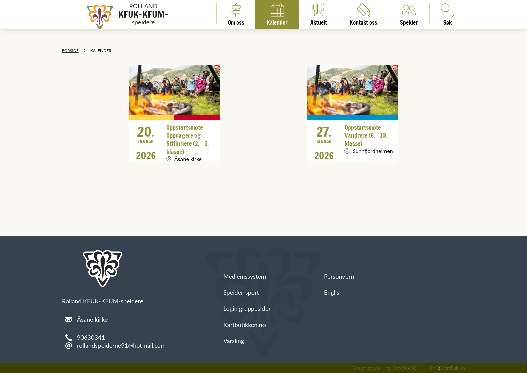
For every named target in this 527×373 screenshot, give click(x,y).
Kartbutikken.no (244, 324)
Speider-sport (241, 292)
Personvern (339, 276)
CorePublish (453, 368)
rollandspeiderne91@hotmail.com (121, 345)
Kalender (277, 13)
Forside (70, 50)
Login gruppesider (247, 308)
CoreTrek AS (405, 368)
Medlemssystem (244, 276)
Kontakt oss (363, 13)
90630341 (91, 337)
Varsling (233, 340)
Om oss (236, 13)
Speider (409, 13)
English (333, 292)
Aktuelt (318, 13)
